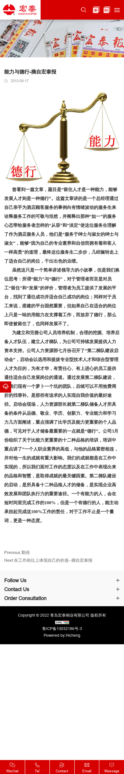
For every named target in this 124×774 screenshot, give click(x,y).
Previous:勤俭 (17, 554)
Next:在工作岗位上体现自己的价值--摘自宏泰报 (48, 562)
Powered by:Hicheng (62, 635)
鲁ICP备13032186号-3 (62, 628)
